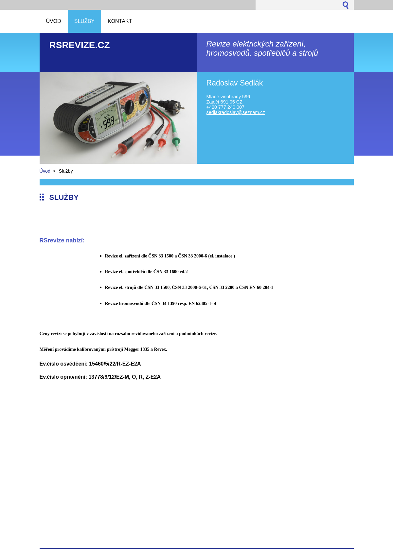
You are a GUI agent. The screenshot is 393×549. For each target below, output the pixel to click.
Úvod (45, 171)
